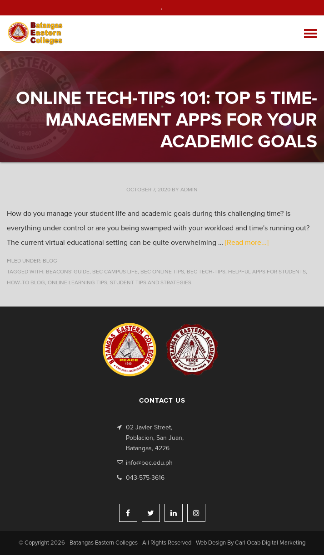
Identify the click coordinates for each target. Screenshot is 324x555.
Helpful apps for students (267, 272)
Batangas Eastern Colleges (36, 33)
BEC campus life (115, 272)
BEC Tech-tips (206, 272)
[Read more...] (247, 242)
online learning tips (77, 283)
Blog (50, 261)
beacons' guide (68, 272)
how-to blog (26, 283)
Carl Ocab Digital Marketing (270, 543)
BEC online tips (162, 272)
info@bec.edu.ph (149, 463)
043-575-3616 (145, 478)
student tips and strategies (150, 283)
